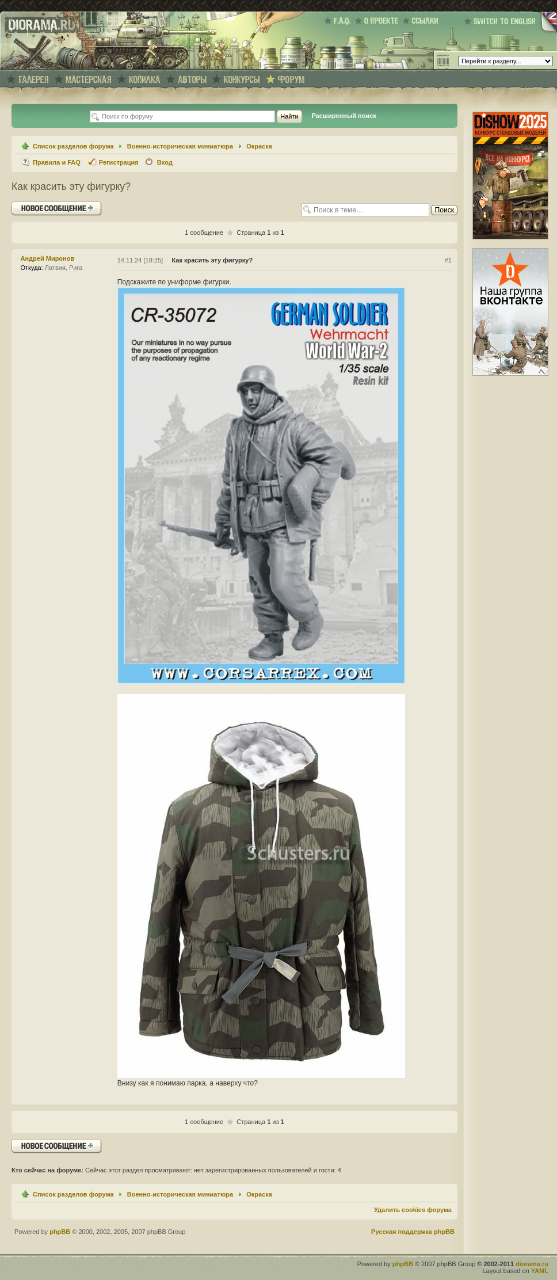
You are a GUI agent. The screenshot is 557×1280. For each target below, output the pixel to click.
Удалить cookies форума (413, 1209)
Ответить (57, 208)
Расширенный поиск (343, 115)
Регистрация (119, 162)
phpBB (59, 1231)
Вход (165, 162)
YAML (539, 1270)
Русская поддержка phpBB (413, 1231)
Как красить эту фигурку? (71, 186)
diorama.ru (532, 1263)
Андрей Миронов (48, 258)
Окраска (259, 146)
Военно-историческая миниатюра (180, 146)
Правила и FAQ (57, 162)
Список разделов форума (73, 146)
